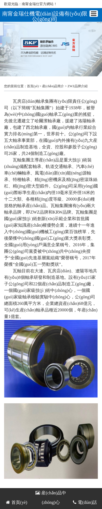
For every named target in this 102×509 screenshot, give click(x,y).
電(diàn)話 (85, 502)
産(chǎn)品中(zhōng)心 (50, 494)
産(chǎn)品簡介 (53, 86)
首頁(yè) (33, 86)
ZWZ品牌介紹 (77, 86)
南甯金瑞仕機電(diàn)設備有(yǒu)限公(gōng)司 (44, 16)
